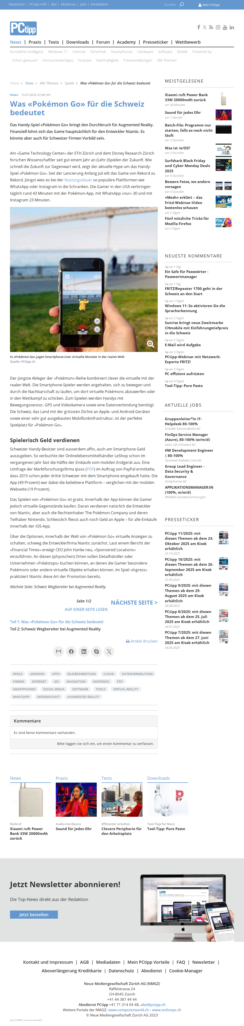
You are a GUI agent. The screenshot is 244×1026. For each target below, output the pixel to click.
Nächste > (134, 602)
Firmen (18, 681)
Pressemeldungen (137, 60)
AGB (84, 962)
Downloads (77, 42)
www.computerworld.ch (128, 1009)
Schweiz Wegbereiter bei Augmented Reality (61, 629)
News (15, 42)
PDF (90, 469)
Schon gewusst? (25, 60)
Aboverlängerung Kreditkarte (72, 971)
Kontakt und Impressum (48, 962)
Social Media (54, 689)
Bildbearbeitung (81, 674)
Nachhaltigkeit (107, 60)
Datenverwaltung (137, 674)
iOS (56, 681)
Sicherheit (98, 51)
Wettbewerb (188, 42)
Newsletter (203, 962)
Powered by (202, 51)
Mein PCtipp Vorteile (148, 962)
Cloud (108, 674)
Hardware (145, 51)
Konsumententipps (58, 60)
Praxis (35, 42)
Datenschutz (121, 971)
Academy (126, 42)
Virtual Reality (125, 689)
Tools (101, 689)
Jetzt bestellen (34, 914)
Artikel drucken (142, 641)
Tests (53, 42)
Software (165, 51)
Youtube (85, 60)
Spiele (70, 83)
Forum (103, 42)
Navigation (76, 681)
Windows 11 (58, 51)
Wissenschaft (48, 697)
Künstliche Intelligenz (26, 51)
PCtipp (84, 28)
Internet (79, 51)
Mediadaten (108, 962)
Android (37, 674)
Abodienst (151, 971)
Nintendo (101, 681)
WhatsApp (21, 697)
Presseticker (155, 42)
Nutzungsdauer (78, 180)
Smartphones (121, 51)
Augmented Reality (83, 697)
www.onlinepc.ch (166, 1009)
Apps (56, 674)
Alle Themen (167, 60)
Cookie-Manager (186, 971)
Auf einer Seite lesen (86, 609)
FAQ (181, 962)
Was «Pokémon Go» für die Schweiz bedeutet (62, 621)
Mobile (182, 51)
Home (15, 83)
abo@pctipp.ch (153, 1004)
